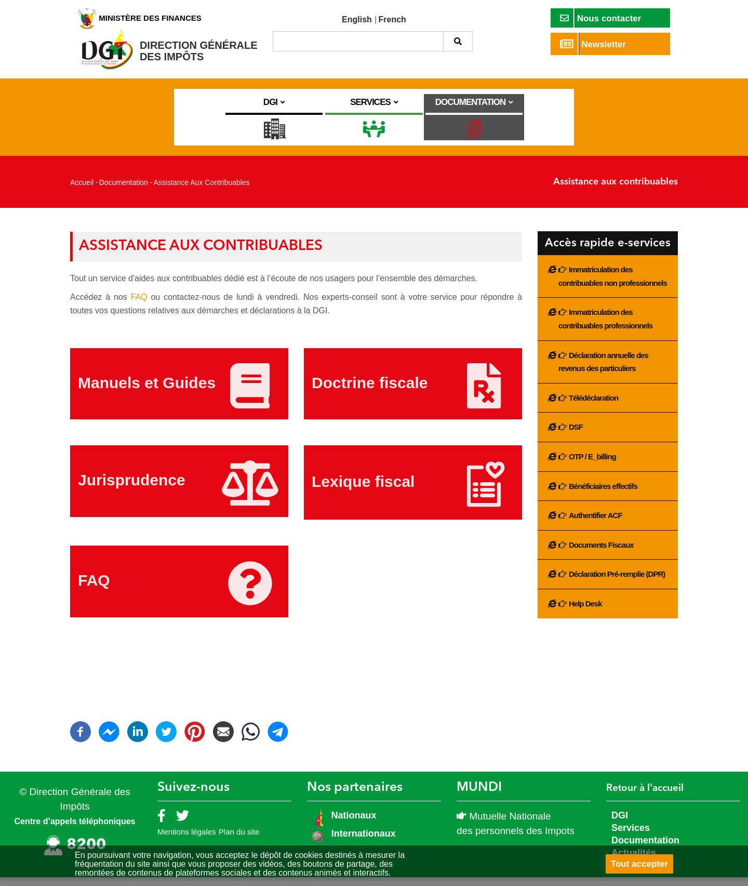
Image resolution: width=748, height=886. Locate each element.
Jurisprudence (131, 488)
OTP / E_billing (592, 465)
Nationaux (353, 823)
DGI (619, 823)
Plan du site (239, 840)
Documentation (123, 191)
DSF (576, 435)
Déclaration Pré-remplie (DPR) (617, 582)
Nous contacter (600, 18)
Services (630, 836)
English (357, 19)
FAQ (141, 305)
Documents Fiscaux (601, 553)
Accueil (82, 191)
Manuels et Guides (147, 391)
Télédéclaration (593, 406)
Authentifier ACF (595, 524)
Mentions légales (186, 840)
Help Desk (585, 612)
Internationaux (363, 842)
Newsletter (593, 44)
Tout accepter (639, 864)
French (392, 19)
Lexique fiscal (363, 490)
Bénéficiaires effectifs (603, 494)
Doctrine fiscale (370, 391)
